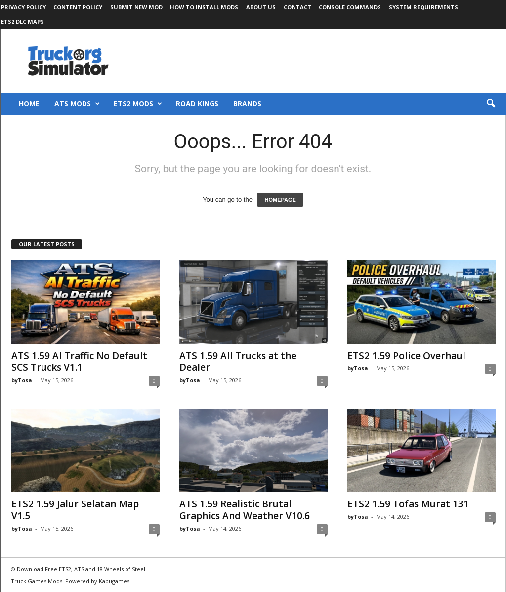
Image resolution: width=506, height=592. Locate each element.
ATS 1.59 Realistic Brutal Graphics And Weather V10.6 (244, 510)
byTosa (21, 380)
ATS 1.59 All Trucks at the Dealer (237, 361)
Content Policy (77, 7)
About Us (261, 7)
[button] (491, 104)
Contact (297, 7)
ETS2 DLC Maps (22, 21)
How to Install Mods (204, 7)
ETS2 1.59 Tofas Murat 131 (408, 504)
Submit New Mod (136, 7)
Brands (247, 103)
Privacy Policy (23, 7)
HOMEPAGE (279, 200)
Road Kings (197, 103)
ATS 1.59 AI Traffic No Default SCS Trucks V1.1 (79, 361)
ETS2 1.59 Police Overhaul (406, 355)
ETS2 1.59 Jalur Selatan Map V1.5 (75, 510)
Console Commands (350, 7)
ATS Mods (77, 104)
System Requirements (423, 7)
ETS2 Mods (138, 104)
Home (29, 103)
